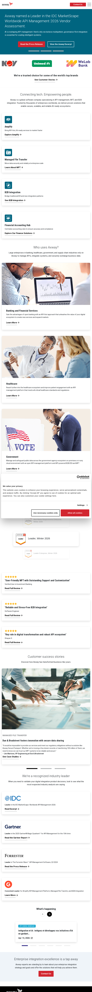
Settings (81, 505)
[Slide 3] (50, 945)
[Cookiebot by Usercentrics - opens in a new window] (78, 477)
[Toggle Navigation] (89, 4)
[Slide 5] (67, 945)
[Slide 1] (33, 945)
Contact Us (77, 4)
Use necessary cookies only (45, 513)
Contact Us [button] (46, 974)
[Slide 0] (25, 945)
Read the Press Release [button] (31, 44)
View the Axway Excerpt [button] (61, 44)
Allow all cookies (75, 513)
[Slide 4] (59, 945)
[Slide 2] (42, 945)
